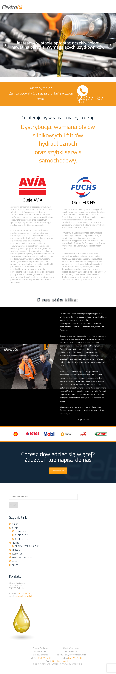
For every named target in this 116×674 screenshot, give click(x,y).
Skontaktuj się (58, 471)
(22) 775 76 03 (75, 658)
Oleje (15, 528)
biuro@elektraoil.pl (23, 596)
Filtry (15, 543)
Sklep (15, 565)
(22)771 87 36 (90, 99)
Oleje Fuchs (22, 535)
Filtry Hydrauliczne (27, 546)
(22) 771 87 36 (23, 593)
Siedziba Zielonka (22, 557)
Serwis (16, 550)
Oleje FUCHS (83, 202)
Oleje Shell (21, 539)
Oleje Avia (21, 531)
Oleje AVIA (32, 200)
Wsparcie (17, 554)
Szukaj (13, 505)
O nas (15, 524)
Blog (15, 561)
